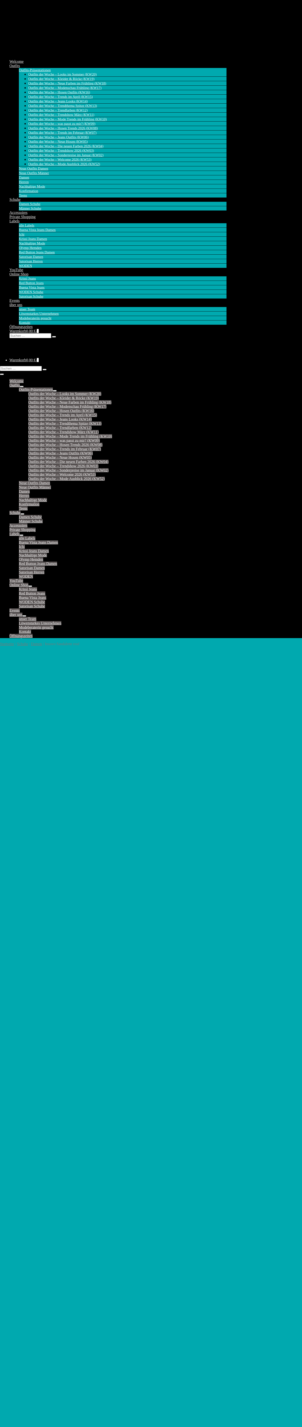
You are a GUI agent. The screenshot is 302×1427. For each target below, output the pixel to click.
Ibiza (13, 1209)
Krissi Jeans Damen (33, 239)
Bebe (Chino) (19, 874)
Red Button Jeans (31, 283)
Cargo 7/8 (16, 1179)
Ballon (14, 1162)
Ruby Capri (18, 1290)
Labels (14, 221)
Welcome (16, 61)
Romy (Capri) (19, 1019)
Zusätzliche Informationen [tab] (29, 724)
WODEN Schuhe (31, 292)
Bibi (12, 883)
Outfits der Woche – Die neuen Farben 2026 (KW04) (65, 146)
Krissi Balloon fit (22, 1092)
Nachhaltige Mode (32, 186)
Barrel (14, 1166)
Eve (12, 1192)
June (12, 968)
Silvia (13, 1302)
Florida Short (19, 1205)
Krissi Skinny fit (21, 1118)
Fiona (13, 972)
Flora (13, 930)
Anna (13, 1145)
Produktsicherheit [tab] (22, 729)
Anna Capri (18, 1149)
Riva (13, 1285)
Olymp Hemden (30, 248)
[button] (117, 335)
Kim (12, 981)
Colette (14, 913)
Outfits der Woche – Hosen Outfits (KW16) (59, 92)
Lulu (13, 989)
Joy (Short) (17, 959)
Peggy (14, 1281)
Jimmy (14, 951)
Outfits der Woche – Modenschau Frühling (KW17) (64, 88)
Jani (12, 947)
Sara (12, 1027)
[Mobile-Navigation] (2, 374)
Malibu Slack (19, 1256)
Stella (13, 1049)
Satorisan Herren (31, 261)
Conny (14, 917)
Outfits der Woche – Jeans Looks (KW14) (58, 101)
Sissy (13, 1040)
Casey (14, 900)
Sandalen (16, 1386)
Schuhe (15, 200)
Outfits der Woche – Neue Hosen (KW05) (58, 141)
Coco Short (17, 1188)
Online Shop (18, 274)
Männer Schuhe (30, 208)
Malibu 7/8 (17, 1260)
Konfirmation (28, 191)
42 (55, 803)
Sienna (14, 1032)
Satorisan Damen (31, 257)
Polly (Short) (19, 1006)
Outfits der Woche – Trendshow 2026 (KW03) (61, 150)
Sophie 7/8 (17, 1298)
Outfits (14, 66)
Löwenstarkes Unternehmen (39, 314)
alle (12, 853)
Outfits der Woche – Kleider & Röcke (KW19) (61, 79)
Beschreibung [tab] (19, 718)
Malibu (14, 1251)
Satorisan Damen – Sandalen (40, 1346)
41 (49, 803)
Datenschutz (15, 1402)
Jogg (13, 1226)
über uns (15, 305)
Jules (13, 964)
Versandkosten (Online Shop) (24, 1405)
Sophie (14, 1294)
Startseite (7, 644)
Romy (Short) (19, 1023)
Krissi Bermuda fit (23, 1101)
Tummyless (18, 1311)
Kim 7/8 (15, 1239)
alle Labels (26, 225)
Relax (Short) (19, 1015)
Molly (14, 998)
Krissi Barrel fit (21, 1097)
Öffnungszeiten (21, 327)
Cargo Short (18, 1183)
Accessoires (18, 212)
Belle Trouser (19, 870)
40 (43, 803)
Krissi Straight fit (22, 1122)
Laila (13, 985)
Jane (12, 942)
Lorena (14, 1247)
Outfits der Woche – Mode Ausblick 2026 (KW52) (64, 164)
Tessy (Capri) (19, 1070)
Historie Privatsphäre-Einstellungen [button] (27, 1416)
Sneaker (15, 1373)
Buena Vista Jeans (32, 287)
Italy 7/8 (15, 1217)
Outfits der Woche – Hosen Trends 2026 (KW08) (63, 128)
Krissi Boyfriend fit (24, 1105)
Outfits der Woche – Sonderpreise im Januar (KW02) (66, 155)
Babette (15, 866)
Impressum (15, 1399)
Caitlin (14, 887)
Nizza (13, 1277)
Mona (13, 1002)
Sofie (13, 1044)
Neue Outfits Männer (34, 173)
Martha (14, 993)
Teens (23, 195)
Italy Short (17, 1222)
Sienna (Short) (20, 1036)
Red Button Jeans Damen (37, 252)
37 (26, 803)
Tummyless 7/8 (21, 1315)
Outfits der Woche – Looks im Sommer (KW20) (62, 74)
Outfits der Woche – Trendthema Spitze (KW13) (62, 106)
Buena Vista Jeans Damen (37, 230)
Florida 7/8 (17, 1200)
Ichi (21, 234)
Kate (13, 976)
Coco (13, 908)
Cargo (14, 1175)
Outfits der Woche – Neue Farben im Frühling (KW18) (67, 83)
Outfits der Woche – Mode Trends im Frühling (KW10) (67, 119)
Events (14, 301)
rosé (28, 815)
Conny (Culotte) (21, 921)
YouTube (16, 270)
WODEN (25, 266)
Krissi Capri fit (20, 1109)
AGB (12, 1408)
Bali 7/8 (15, 1158)
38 (32, 803)
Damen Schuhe (29, 204)
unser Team (27, 309)
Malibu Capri (19, 1264)
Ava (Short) (18, 862)
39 (38, 803)
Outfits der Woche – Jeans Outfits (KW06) (58, 137)
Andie (14, 857)
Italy (12, 1213)
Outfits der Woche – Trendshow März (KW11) (61, 115)
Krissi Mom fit (20, 1114)
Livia (13, 1243)
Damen (24, 177)
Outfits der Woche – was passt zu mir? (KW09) (61, 124)
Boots (13, 1382)
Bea (12, 1171)
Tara (12, 1061)
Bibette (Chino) (21, 879)
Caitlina (15, 891)
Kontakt (24, 322)
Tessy (13, 1066)
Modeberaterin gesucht (35, 318)
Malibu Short (19, 1268)
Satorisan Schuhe (31, 296)
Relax (13, 1010)
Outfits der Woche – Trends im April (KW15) (60, 97)
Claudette (16, 904)
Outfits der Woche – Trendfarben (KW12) (58, 110)
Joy (12, 955)
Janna (13, 938)
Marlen (14, 1273)
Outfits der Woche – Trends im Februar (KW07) (62, 133)
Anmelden (14, 1411)
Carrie (14, 896)
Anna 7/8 (16, 1154)
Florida (14, 1196)
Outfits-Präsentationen (35, 70)
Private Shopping (22, 217)
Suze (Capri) (19, 1053)
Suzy (13, 1057)
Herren (24, 182)
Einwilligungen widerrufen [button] (23, 1419)
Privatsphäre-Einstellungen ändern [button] (27, 1413)
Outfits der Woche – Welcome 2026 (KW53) (60, 159)
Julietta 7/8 (17, 1230)
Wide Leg (16, 1324)
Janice (14, 934)
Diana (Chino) (20, 925)
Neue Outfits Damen (33, 168)
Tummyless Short (22, 1319)
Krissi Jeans (27, 278)
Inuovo (83, 709)
